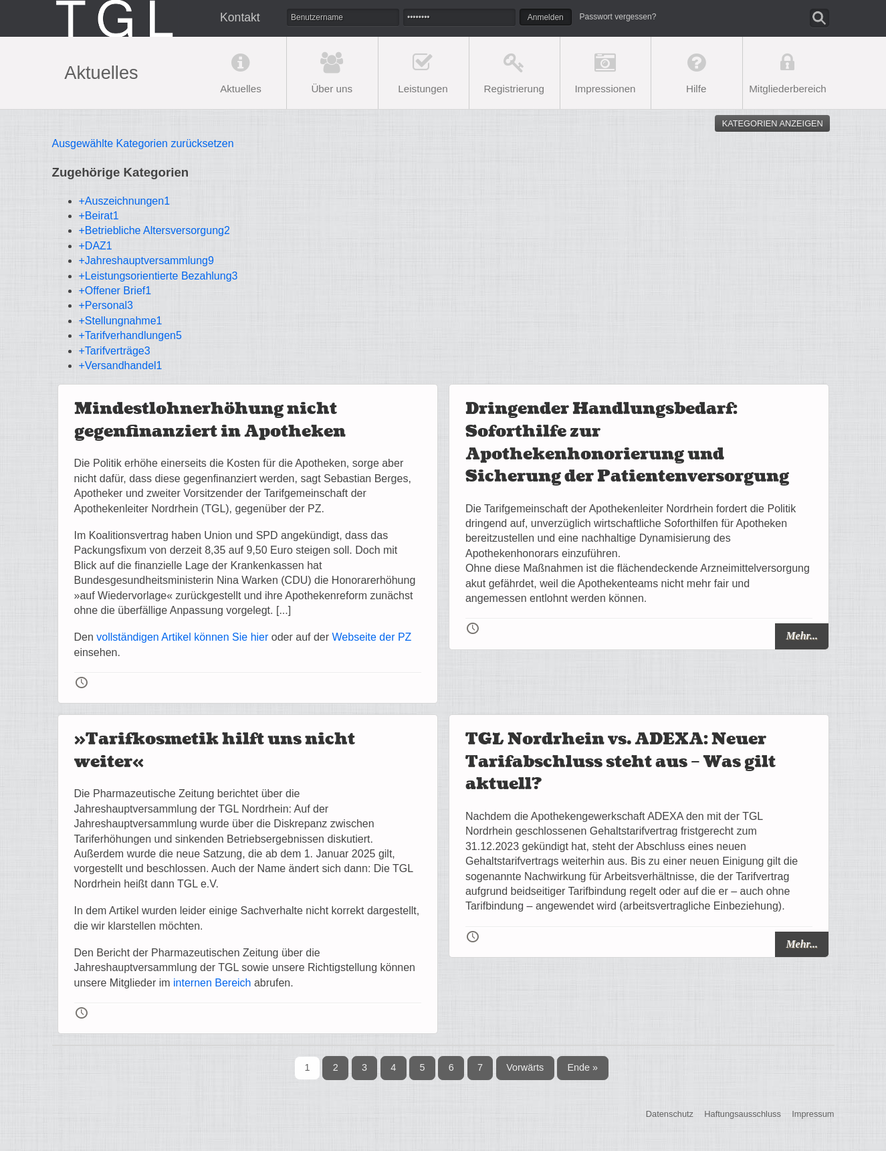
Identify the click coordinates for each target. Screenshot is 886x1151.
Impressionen (604, 88)
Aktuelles (240, 88)
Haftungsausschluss (742, 1114)
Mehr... (802, 635)
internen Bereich (212, 982)
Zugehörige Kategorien (120, 172)
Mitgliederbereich (787, 88)
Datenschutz (669, 1114)
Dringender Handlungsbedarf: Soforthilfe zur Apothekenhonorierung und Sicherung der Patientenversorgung (627, 442)
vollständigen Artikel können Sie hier (182, 637)
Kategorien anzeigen (772, 123)
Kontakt (240, 17)
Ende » (582, 1067)
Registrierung (514, 88)
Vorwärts (525, 1067)
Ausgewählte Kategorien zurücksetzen (143, 143)
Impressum (813, 1114)
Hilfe (696, 88)
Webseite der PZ (372, 637)
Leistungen (422, 88)
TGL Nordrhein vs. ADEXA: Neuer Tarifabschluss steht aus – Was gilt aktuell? (620, 762)
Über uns (331, 88)
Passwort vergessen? (618, 16)
